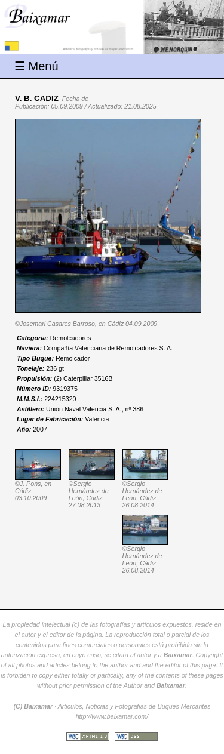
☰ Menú (36, 66)
